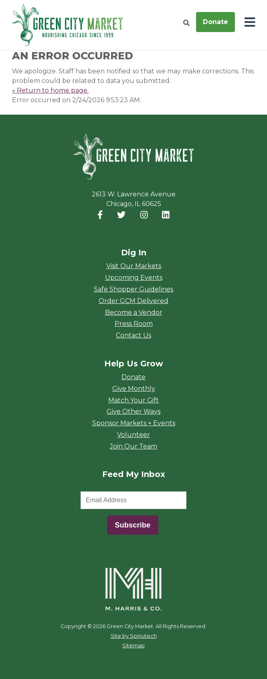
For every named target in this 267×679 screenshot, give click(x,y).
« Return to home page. (50, 90)
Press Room (134, 323)
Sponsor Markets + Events (133, 423)
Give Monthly (133, 388)
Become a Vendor (133, 312)
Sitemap (133, 646)
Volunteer (133, 435)
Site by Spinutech (134, 636)
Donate (215, 22)
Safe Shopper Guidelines (133, 289)
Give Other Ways (133, 411)
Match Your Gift (133, 400)
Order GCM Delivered (133, 301)
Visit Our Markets (133, 266)
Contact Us (133, 335)
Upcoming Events (133, 277)
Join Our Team (133, 446)
